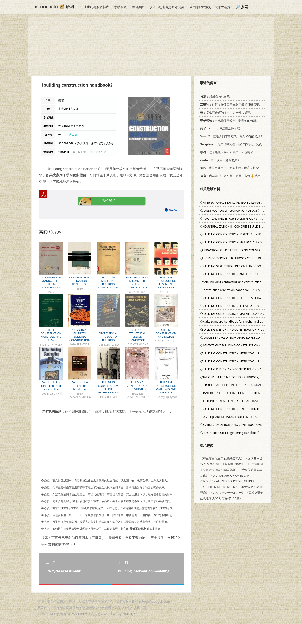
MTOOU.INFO (77, 614)
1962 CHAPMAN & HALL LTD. (239, 385)
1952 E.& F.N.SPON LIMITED (249, 306)
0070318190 (239, 377)
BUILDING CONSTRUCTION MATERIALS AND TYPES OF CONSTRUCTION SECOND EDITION (166, 390)
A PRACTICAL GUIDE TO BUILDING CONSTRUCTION (79, 335)
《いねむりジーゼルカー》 (227, 492)
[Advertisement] (151, 46)
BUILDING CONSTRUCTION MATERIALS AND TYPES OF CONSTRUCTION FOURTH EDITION (51, 338)
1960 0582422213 (246, 353)
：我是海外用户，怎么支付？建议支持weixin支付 (234, 168)
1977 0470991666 (242, 345)
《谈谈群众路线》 (233, 464)
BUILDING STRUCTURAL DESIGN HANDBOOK (137, 335)
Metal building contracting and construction (51, 385)
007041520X (248, 409)
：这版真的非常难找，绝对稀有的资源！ (231, 136)
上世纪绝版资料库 (96, 7)
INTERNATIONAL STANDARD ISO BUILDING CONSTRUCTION (50, 282)
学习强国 (138, 7)
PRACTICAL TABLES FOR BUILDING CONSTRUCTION (108, 282)
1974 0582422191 (246, 361)
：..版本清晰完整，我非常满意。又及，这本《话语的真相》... (246, 144)
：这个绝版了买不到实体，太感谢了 (226, 152)
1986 (233, 210)
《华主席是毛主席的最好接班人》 (222, 458)
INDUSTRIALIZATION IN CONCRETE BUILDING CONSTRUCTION (138, 282)
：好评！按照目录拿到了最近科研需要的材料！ (235, 104)
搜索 (244, 6)
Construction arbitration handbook (80, 385)
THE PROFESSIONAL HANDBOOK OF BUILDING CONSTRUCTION (108, 336)
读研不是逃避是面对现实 (166, 7)
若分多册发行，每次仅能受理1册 (91, 152)
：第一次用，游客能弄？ (219, 160)
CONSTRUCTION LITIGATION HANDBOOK (79, 280)
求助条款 (120, 7)
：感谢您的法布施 (214, 96)
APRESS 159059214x (243, 401)
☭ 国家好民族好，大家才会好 (209, 7)
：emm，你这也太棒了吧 (219, 128)
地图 (133, 614)
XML (126, 614)
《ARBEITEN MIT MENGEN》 (219, 487)
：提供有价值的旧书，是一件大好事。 (226, 112)
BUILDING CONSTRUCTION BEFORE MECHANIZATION (109, 387)
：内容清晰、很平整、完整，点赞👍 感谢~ (230, 176)
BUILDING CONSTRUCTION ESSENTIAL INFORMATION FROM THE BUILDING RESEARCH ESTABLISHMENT (165, 289)
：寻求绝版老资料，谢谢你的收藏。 (229, 120)
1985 (246, 203)
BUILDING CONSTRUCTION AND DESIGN (166, 333)
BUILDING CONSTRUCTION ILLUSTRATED (137, 385)
